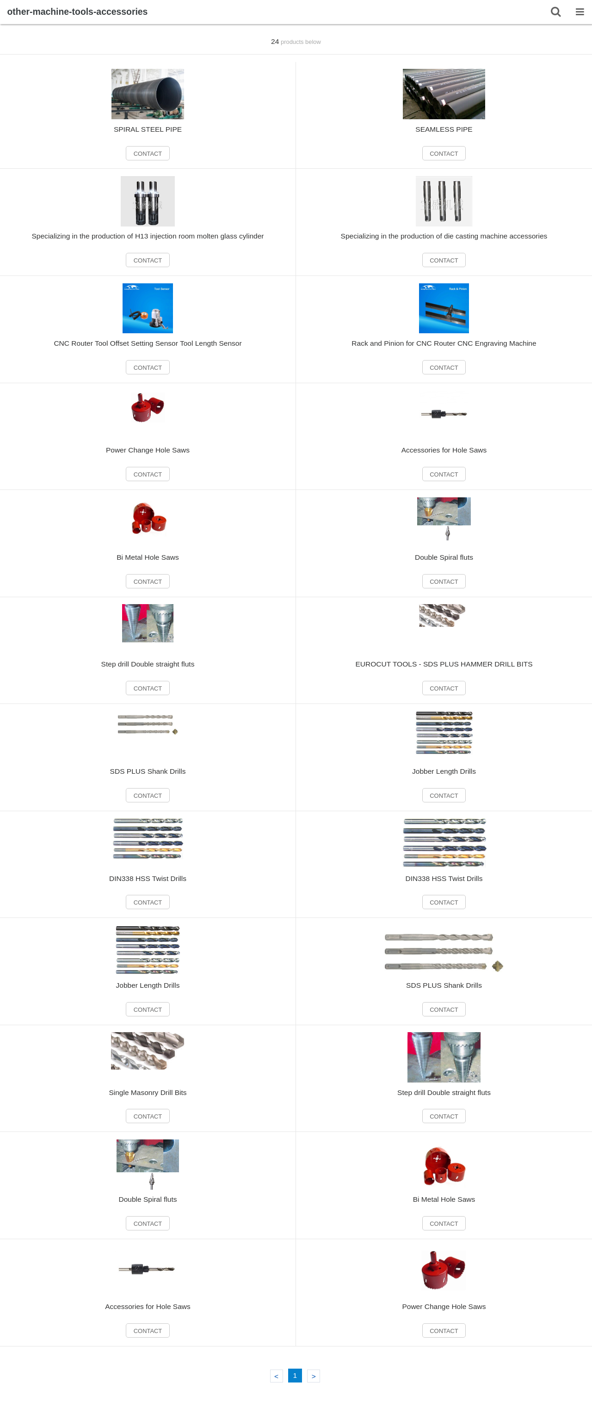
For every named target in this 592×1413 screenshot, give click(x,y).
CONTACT (148, 153)
